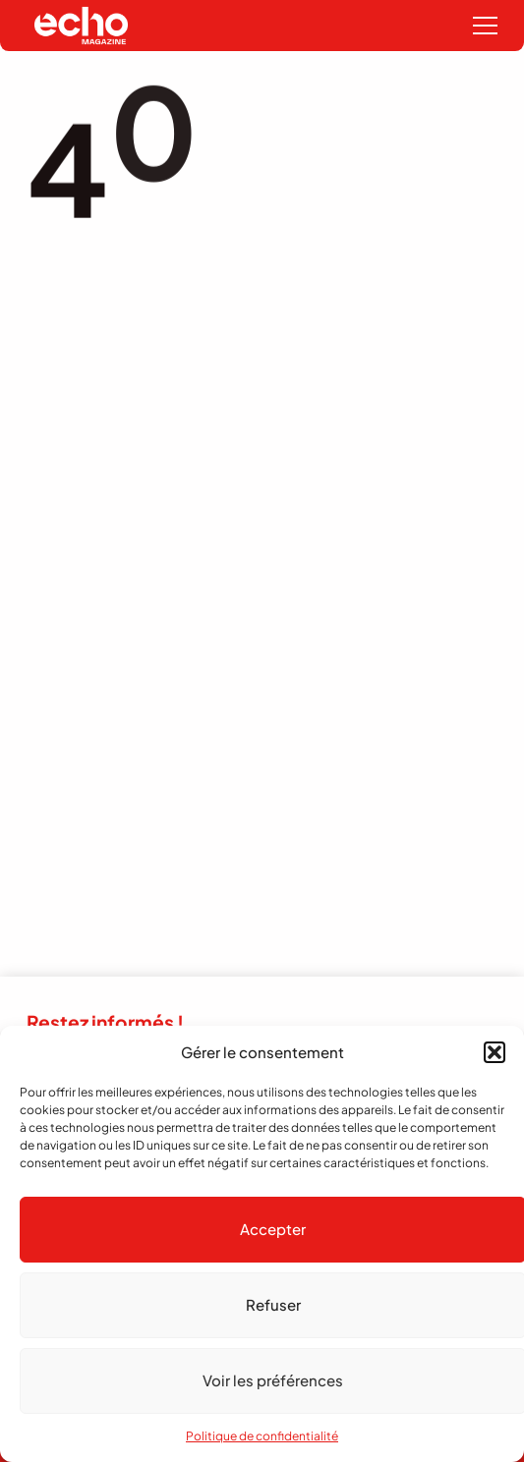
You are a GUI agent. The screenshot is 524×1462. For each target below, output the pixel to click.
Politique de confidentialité (262, 1436)
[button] (494, 1052)
